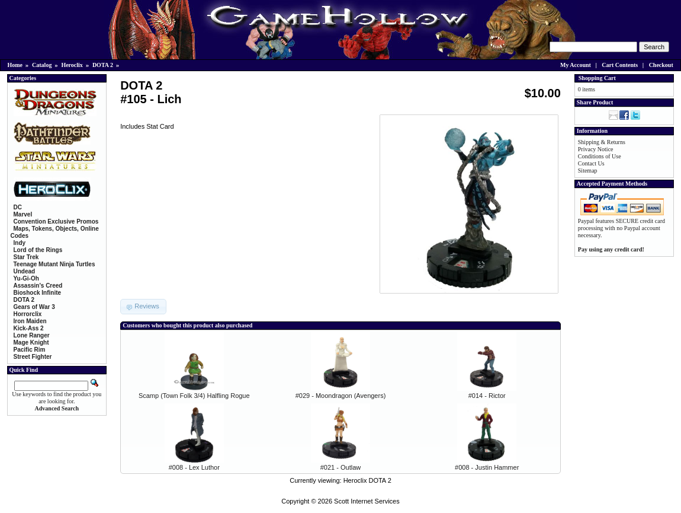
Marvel (23, 214)
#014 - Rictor (487, 395)
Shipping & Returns (601, 142)
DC (18, 207)
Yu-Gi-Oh (26, 278)
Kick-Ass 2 (29, 328)
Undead (25, 271)
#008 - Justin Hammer (487, 467)
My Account (575, 65)
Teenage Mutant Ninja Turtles (54, 264)
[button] (143, 306)
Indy (20, 243)
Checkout (661, 65)
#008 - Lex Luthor (194, 467)
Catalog (42, 65)
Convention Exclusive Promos (56, 221)
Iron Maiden (30, 321)
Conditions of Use (599, 156)
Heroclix (71, 65)
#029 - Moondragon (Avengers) (340, 395)
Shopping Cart (597, 78)
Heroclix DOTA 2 (367, 480)
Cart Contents (620, 65)
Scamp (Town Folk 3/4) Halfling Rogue (194, 395)
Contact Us (591, 163)
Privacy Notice (595, 149)
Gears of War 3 (34, 307)
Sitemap (588, 170)
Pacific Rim (30, 349)
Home (15, 65)
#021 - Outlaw (340, 467)
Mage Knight (31, 342)
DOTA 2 (102, 65)
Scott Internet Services (367, 501)
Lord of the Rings (38, 250)
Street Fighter (33, 356)
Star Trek (26, 257)
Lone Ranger (32, 335)
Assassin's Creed (38, 285)
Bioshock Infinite (38, 292)
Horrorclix (28, 314)
